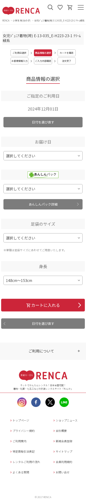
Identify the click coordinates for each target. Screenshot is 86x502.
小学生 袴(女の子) (22, 20)
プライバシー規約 (22, 431)
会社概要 (59, 431)
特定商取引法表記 (22, 451)
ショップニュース (65, 420)
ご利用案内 (17, 441)
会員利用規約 (62, 462)
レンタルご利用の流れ (24, 462)
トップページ (19, 420)
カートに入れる (43, 305)
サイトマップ (62, 451)
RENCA (5, 20)
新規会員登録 (62, 441)
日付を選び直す (43, 122)
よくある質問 (19, 472)
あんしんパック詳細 (43, 204)
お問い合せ (60, 472)
